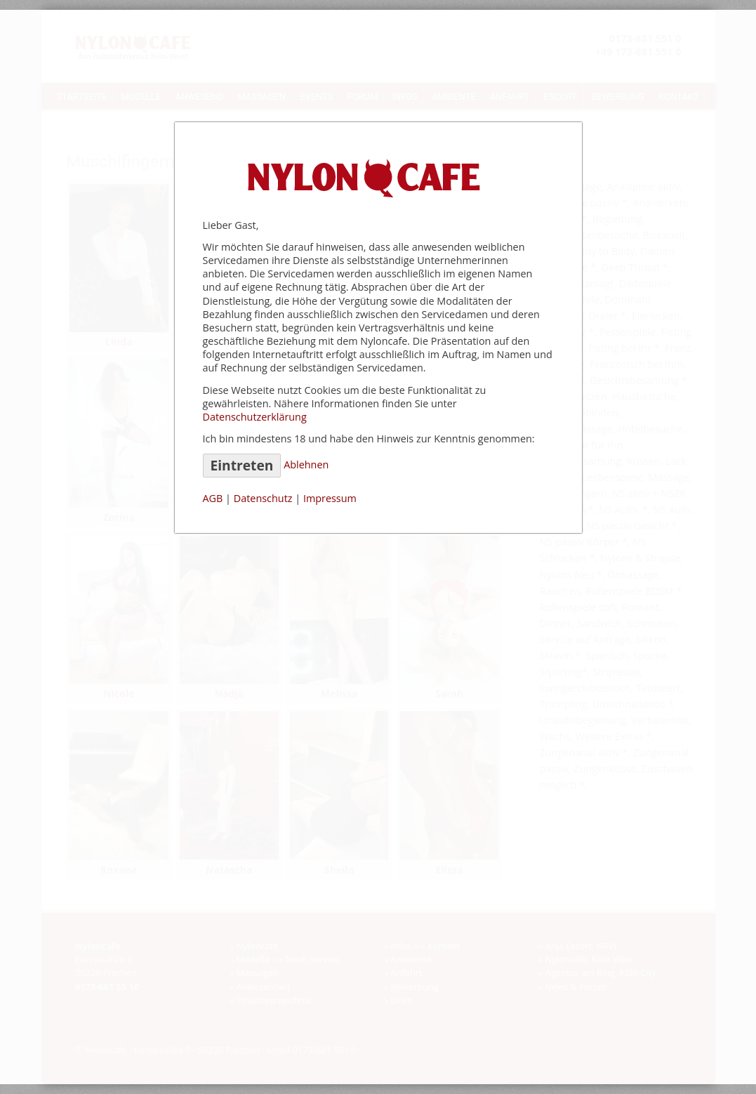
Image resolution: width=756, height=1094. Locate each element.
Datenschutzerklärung (255, 416)
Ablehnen (306, 464)
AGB (213, 498)
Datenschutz (263, 498)
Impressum (330, 498)
